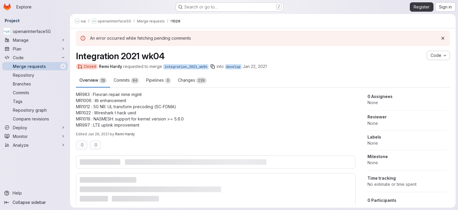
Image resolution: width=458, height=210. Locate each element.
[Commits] (35, 92)
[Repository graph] (35, 110)
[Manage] (35, 40)
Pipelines (158, 80)
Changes (192, 80)
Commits (126, 80)
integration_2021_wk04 (185, 66)
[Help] (35, 193)
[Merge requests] (35, 66)
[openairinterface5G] (35, 31)
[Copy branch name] (212, 66)
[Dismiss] (442, 38)
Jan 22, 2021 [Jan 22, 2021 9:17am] (255, 66)
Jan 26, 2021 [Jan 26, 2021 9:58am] (98, 134)
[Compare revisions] (35, 119)
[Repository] (35, 75)
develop (233, 66)
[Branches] (35, 84)
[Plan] (35, 49)
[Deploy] (35, 127)
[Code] (35, 57)
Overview (93, 80)
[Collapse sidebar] (35, 202)
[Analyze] (35, 145)
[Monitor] (35, 136)
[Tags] (35, 101)
